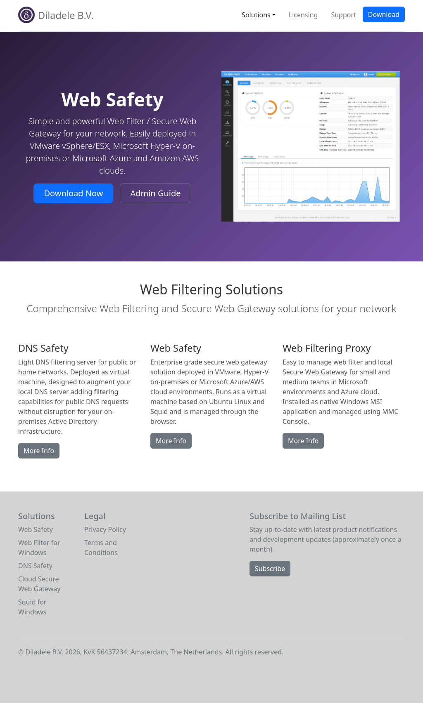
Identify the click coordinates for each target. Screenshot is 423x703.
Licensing (303, 14)
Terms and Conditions (101, 547)
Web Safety (35, 529)
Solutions (256, 14)
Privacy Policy (105, 529)
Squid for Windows (32, 606)
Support (343, 14)
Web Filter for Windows (39, 547)
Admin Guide (155, 193)
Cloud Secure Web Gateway (39, 583)
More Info (39, 450)
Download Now (73, 193)
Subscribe (270, 568)
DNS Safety (35, 565)
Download (383, 14)
